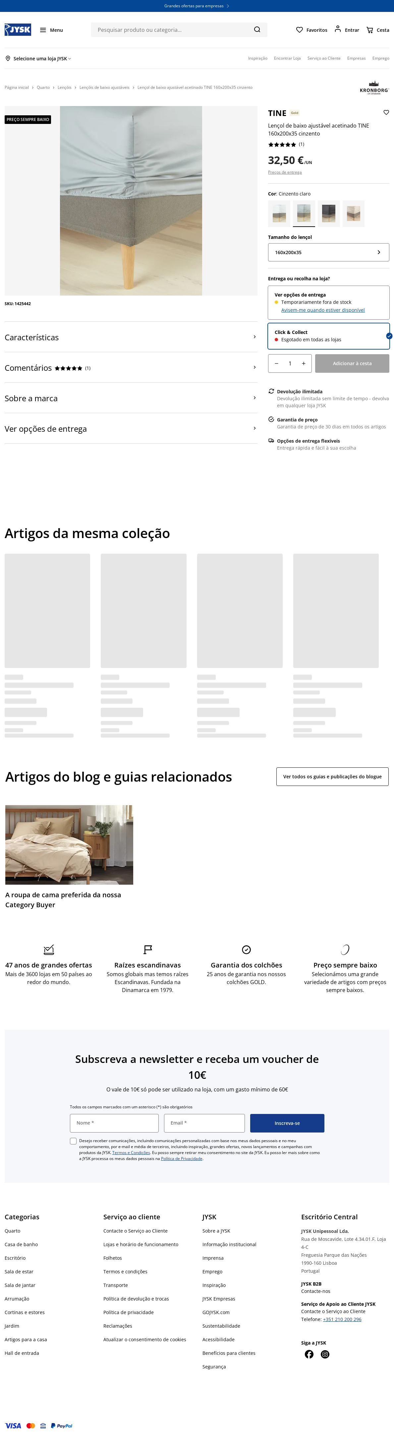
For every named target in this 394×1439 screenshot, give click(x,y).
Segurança (214, 1366)
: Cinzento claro (289, 194)
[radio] (328, 302)
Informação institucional (229, 1244)
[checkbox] (73, 1141)
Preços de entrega (285, 172)
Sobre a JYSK (216, 1231)
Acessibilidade (218, 1339)
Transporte (115, 1285)
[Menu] (51, 30)
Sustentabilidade (221, 1326)
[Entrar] (346, 30)
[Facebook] (309, 1354)
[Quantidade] (290, 363)
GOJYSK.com (216, 1312)
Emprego (212, 1271)
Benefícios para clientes (228, 1353)
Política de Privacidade (181, 1158)
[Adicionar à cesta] (352, 363)
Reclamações (117, 1326)
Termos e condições (125, 1271)
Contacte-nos (315, 1291)
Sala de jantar (20, 1285)
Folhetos (112, 1258)
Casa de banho (21, 1244)
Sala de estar (19, 1271)
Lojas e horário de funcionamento (140, 1244)
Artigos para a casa (26, 1339)
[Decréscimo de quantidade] (276, 363)
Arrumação (17, 1299)
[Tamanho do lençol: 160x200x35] (328, 252)
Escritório (15, 1258)
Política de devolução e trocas (136, 1299)
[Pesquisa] (257, 29)
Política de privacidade (128, 1312)
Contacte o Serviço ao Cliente (135, 1231)
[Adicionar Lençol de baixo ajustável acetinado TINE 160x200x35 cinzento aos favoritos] (385, 122)
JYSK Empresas (218, 1299)
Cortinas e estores (25, 1312)
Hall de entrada (22, 1353)
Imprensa (213, 1258)
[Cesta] (377, 30)
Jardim (12, 1326)
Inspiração (214, 1285)
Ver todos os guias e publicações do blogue (332, 776)
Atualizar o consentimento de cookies (144, 1339)
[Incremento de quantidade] (303, 363)
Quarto (12, 1231)
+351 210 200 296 (342, 1319)
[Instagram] (325, 1354)
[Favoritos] (311, 30)
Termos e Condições (131, 1152)
